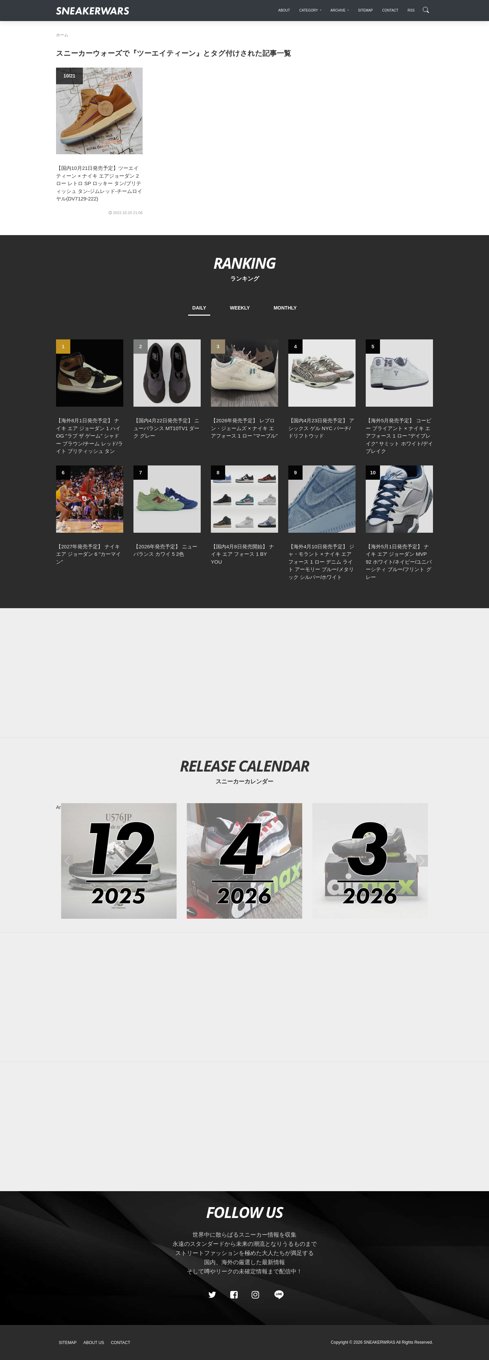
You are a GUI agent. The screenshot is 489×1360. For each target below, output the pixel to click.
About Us (94, 1342)
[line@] (277, 1295)
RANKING (244, 262)
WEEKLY (240, 308)
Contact (120, 1342)
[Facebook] (233, 1295)
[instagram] (255, 1295)
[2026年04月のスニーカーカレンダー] (244, 861)
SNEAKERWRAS (379, 1342)
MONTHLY (285, 308)
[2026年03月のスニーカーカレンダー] (370, 861)
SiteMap (68, 1342)
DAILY (199, 308)
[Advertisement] (244, 673)
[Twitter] (212, 1295)
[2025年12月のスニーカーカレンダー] (119, 861)
